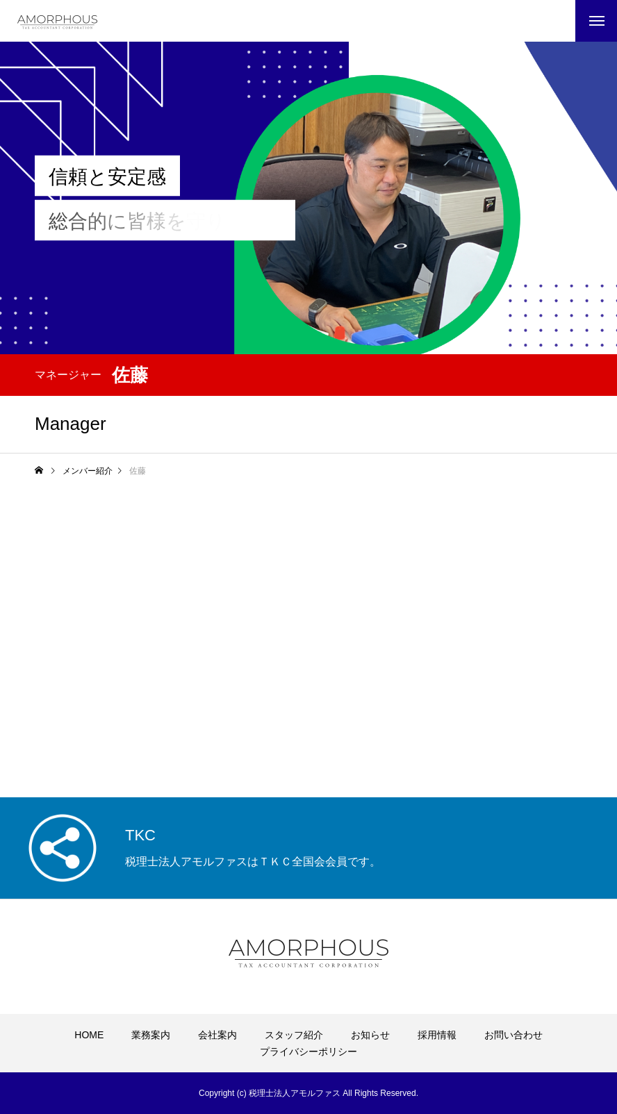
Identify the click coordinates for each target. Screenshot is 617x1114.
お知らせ (370, 1034)
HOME (89, 1034)
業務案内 (150, 1034)
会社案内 (217, 1034)
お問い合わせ (513, 1034)
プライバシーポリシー (308, 1051)
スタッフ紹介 (294, 1034)
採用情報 (437, 1034)
